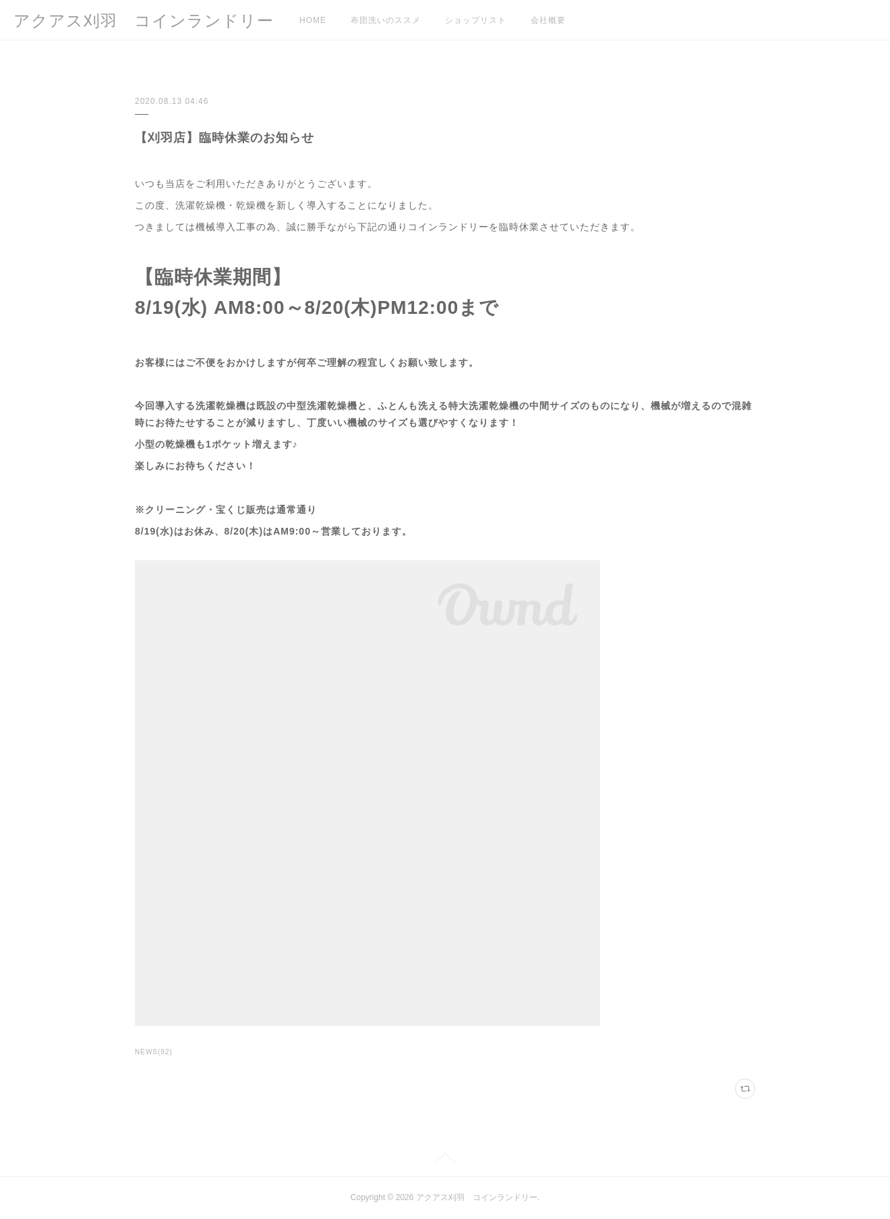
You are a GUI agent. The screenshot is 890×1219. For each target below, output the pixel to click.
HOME (312, 20)
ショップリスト (475, 20)
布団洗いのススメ (386, 20)
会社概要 (548, 20)
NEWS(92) (154, 1052)
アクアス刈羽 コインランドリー (143, 20)
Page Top (445, 1160)
